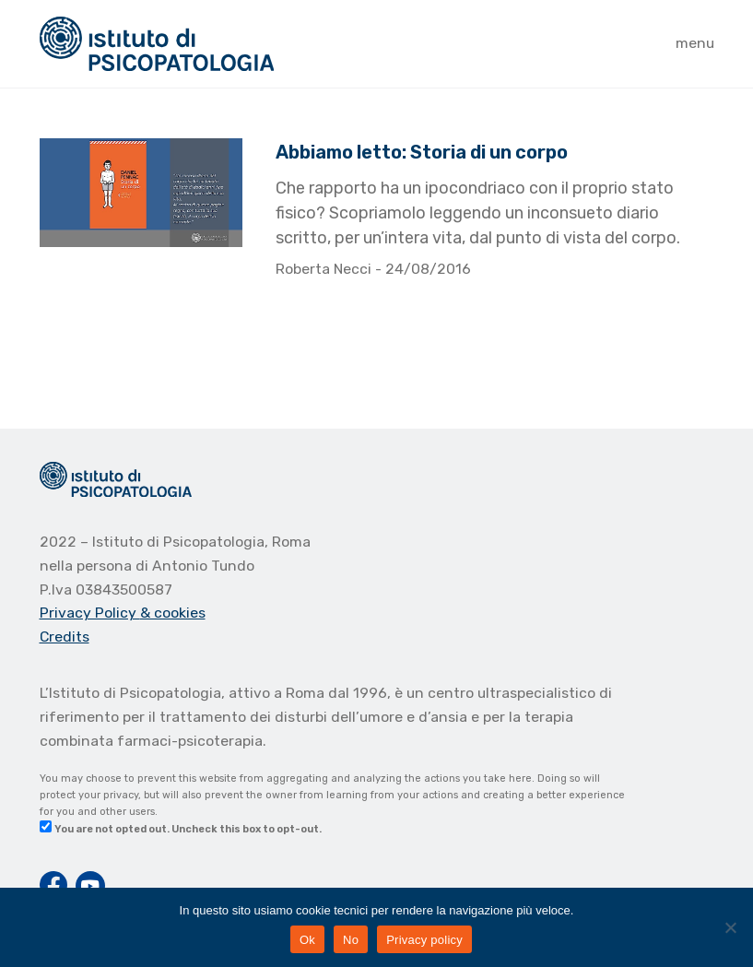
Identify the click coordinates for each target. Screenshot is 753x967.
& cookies (173, 612)
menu (695, 43)
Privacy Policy (90, 612)
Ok (307, 940)
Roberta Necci (325, 268)
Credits (64, 636)
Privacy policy (424, 940)
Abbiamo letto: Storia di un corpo (422, 152)
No (351, 940)
